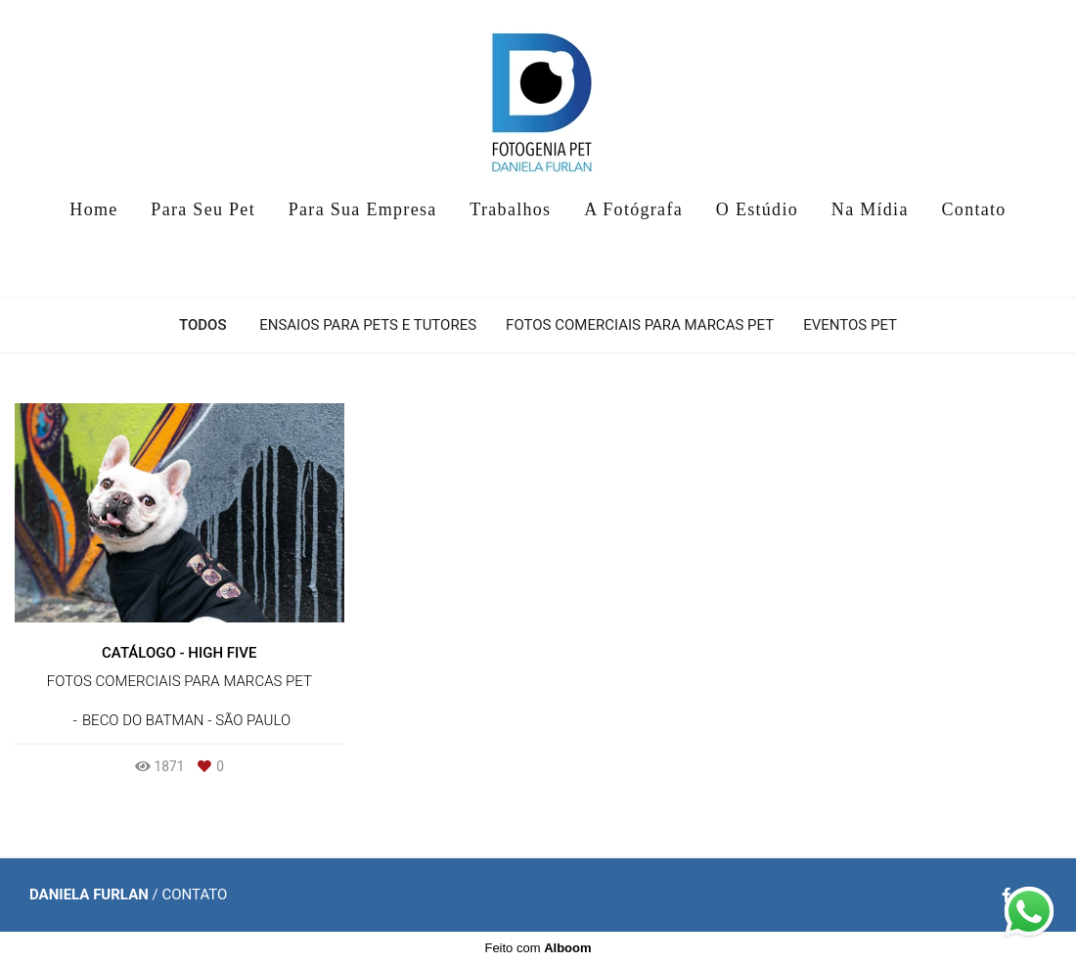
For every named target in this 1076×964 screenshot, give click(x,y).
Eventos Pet (850, 325)
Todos (202, 325)
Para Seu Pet (203, 209)
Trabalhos (510, 209)
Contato (974, 209)
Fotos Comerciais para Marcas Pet (640, 325)
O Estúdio (757, 209)
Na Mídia (870, 209)
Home (93, 209)
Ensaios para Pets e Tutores (367, 325)
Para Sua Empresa (363, 209)
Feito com (537, 948)
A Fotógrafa (633, 209)
